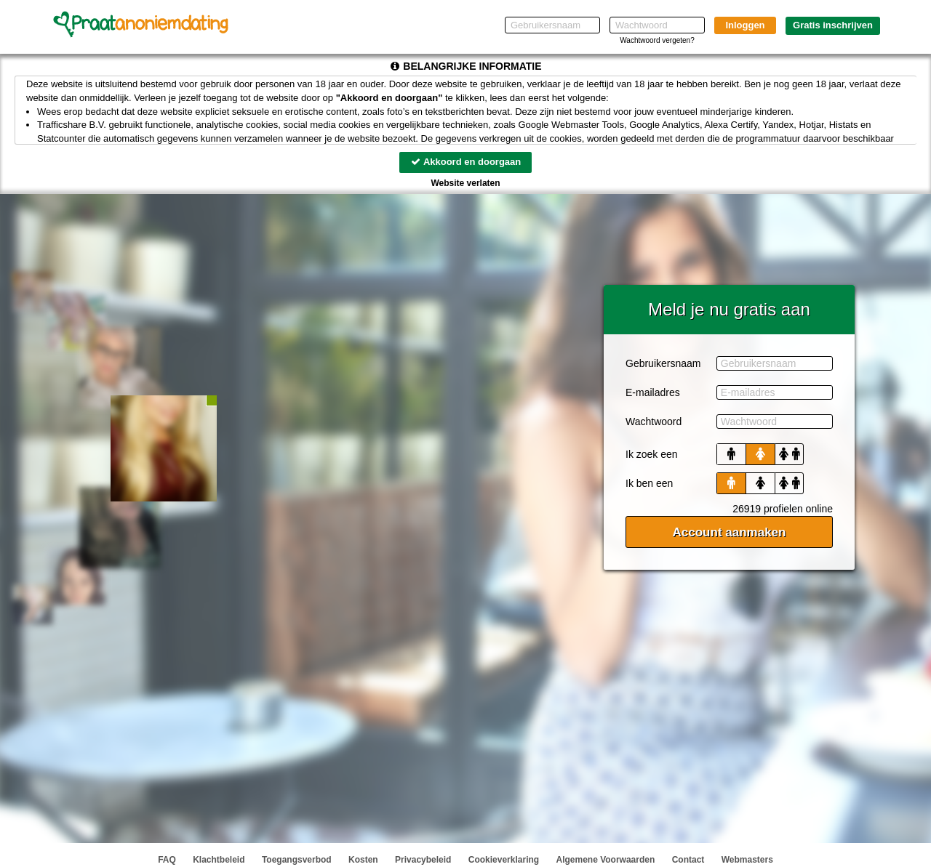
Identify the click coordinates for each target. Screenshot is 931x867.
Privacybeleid (423, 860)
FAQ (167, 860)
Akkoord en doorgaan (465, 161)
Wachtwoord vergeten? (657, 40)
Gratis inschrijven (833, 25)
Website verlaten (465, 183)
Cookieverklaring (503, 860)
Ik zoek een (652, 454)
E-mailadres (653, 392)
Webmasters (747, 860)
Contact (688, 860)
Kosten (363, 860)
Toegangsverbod (297, 860)
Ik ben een (649, 483)
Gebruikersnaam (663, 363)
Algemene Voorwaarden (605, 860)
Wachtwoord (654, 421)
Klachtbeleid (218, 860)
